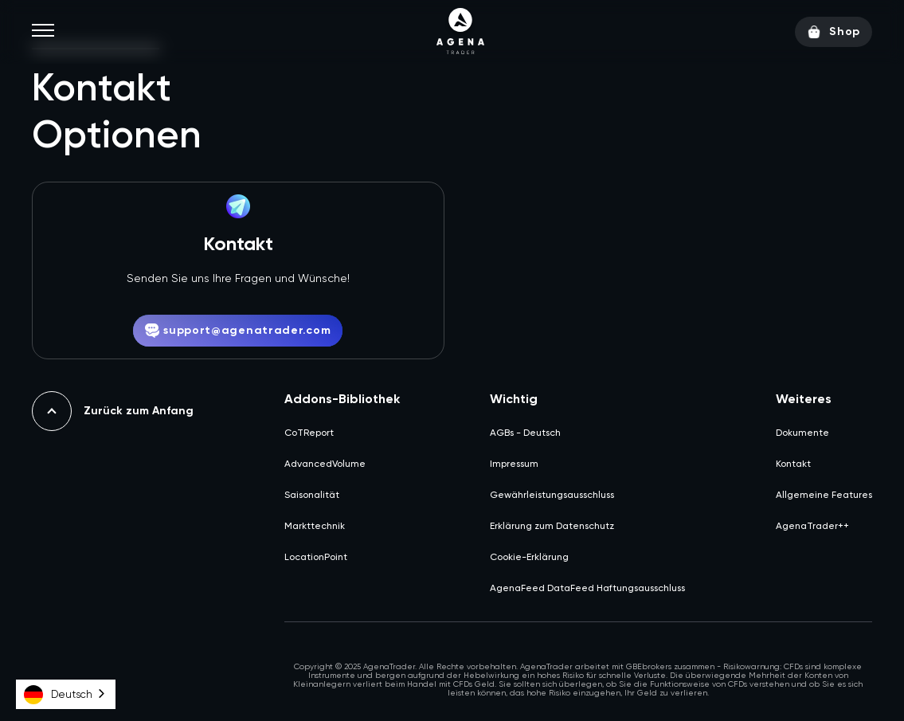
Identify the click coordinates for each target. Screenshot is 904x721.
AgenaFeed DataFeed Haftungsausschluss (587, 588)
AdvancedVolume (325, 463)
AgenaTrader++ (812, 525)
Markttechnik (314, 525)
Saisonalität (311, 494)
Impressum (514, 463)
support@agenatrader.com (238, 330)
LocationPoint (315, 556)
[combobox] (65, 694)
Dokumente (802, 432)
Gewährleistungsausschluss (552, 494)
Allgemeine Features (824, 494)
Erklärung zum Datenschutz (552, 525)
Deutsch (58, 694)
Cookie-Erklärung (529, 556)
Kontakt (793, 463)
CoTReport (309, 432)
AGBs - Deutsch (525, 432)
